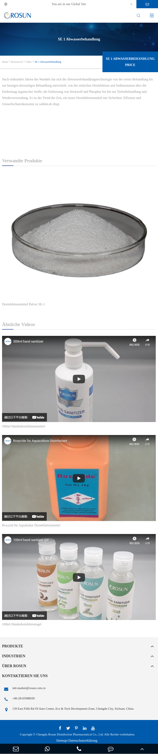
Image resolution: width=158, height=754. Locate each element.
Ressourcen (16, 61)
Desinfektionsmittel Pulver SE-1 (23, 304)
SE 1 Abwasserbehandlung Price (130, 62)
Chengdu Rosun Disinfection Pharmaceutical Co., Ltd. (69, 734)
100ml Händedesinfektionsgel (22, 624)
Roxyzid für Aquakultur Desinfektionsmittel (31, 525)
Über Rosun (14, 666)
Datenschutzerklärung (82, 740)
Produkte (12, 646)
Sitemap (61, 740)
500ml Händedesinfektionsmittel (23, 426)
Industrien (13, 656)
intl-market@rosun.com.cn (23, 689)
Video (29, 61)
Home (5, 61)
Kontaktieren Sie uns (25, 676)
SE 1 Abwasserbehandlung (48, 61)
